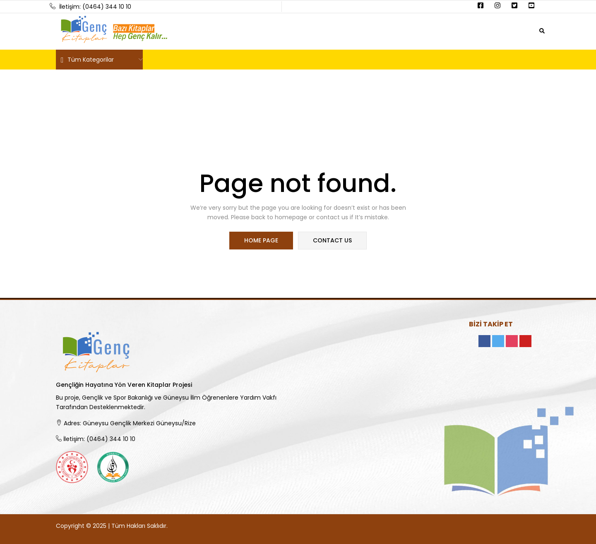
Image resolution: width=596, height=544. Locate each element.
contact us (331, 241)
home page (262, 241)
